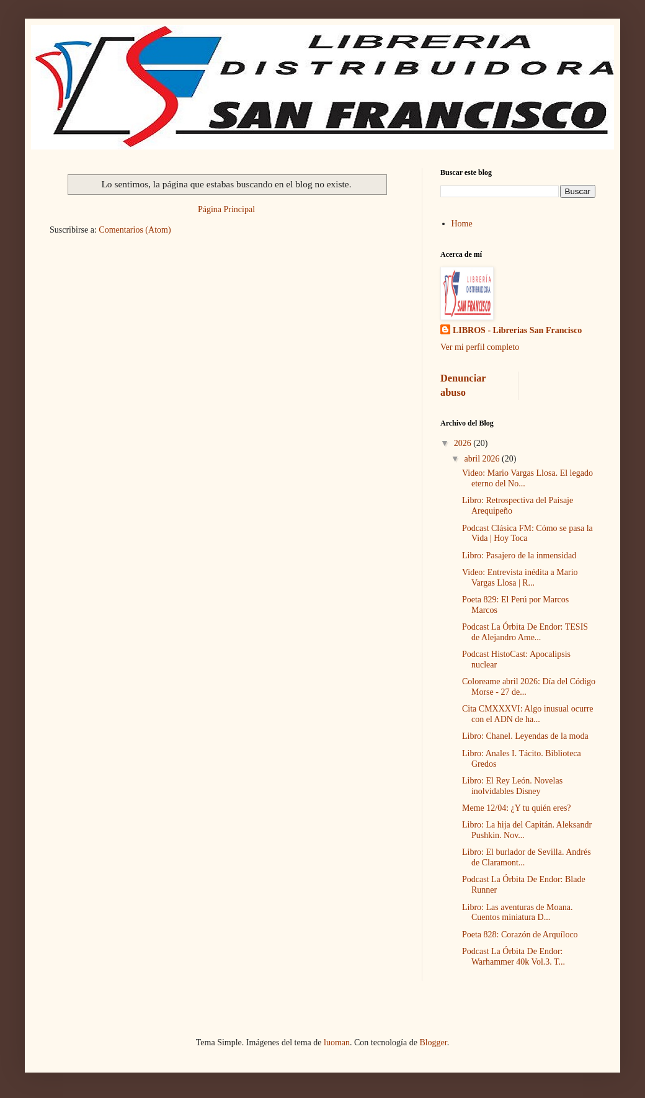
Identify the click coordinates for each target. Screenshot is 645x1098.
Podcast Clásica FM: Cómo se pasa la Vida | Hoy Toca (527, 533)
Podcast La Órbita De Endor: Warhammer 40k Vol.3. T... (513, 956)
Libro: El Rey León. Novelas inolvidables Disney (512, 786)
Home (462, 223)
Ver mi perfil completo (479, 347)
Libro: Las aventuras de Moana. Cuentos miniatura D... (517, 912)
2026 (464, 443)
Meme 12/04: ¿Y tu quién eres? (516, 808)
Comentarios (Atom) (135, 229)
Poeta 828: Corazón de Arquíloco (520, 934)
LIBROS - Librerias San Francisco (517, 330)
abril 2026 (483, 458)
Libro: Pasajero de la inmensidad (519, 555)
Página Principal (226, 209)
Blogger (433, 1042)
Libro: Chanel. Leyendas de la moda (525, 736)
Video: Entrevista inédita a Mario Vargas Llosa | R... (520, 577)
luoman (337, 1042)
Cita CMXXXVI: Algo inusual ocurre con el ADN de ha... (528, 714)
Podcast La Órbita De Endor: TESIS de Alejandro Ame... (525, 632)
